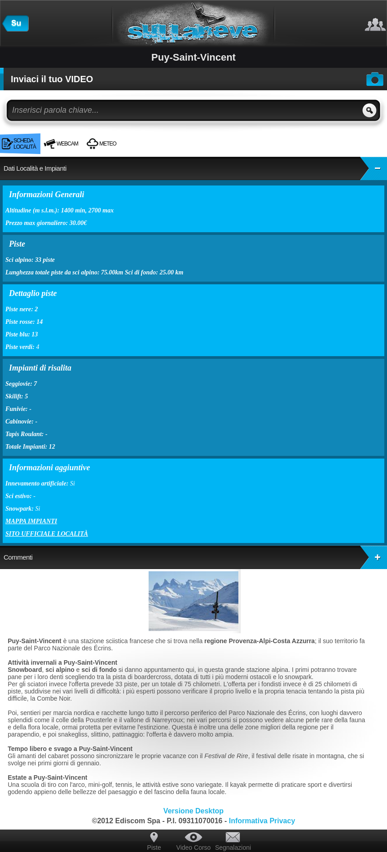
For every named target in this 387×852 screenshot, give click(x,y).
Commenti (195, 557)
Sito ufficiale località (46, 533)
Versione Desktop (193, 811)
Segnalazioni (233, 847)
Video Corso (193, 847)
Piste (154, 847)
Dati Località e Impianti (195, 168)
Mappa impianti (31, 521)
